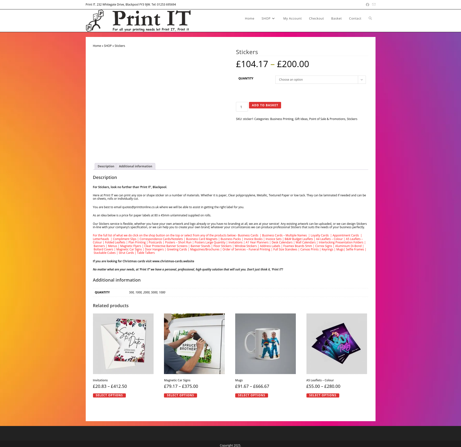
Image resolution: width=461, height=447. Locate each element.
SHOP (108, 46)
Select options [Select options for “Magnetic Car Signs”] (180, 395)
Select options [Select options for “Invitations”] (109, 395)
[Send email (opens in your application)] (373, 4)
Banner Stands (200, 246)
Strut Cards (126, 253)
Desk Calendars (282, 242)
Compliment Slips (124, 239)
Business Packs (230, 239)
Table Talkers (146, 253)
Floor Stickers (222, 246)
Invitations (235, 242)
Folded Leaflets (115, 242)
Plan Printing (137, 242)
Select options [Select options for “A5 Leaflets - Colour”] (322, 395)
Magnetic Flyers (130, 246)
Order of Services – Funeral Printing (246, 249)
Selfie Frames (355, 249)
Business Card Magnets (201, 239)
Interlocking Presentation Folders (341, 242)
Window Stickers (246, 246)
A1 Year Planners (257, 242)
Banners (99, 246)
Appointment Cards (346, 235)
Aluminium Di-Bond (348, 246)
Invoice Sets (274, 239)
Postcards (155, 242)
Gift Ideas (301, 119)
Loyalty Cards (320, 235)
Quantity (245, 78)
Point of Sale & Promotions (327, 119)
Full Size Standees (285, 249)
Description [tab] (106, 166)
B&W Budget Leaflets (299, 239)
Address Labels (270, 246)
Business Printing (281, 119)
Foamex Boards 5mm (297, 246)
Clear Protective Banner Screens (165, 246)
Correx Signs (323, 246)
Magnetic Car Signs (129, 249)
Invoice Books (253, 239)
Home (97, 46)
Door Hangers (154, 249)
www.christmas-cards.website (173, 261)
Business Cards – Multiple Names (284, 235)
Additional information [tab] (135, 166)
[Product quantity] (242, 107)
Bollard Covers (103, 249)
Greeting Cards (177, 249)
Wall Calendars (306, 242)
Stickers (352, 119)
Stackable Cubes (105, 253)
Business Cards (248, 235)
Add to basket (265, 105)
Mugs (340, 249)
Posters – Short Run (178, 242)
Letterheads (101, 239)
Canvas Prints (309, 249)
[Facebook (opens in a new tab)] (367, 4)
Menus (112, 246)
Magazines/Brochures (204, 249)
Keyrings (327, 249)
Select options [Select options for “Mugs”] (251, 395)
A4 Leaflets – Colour (329, 239)
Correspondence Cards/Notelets (161, 239)
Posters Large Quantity (210, 242)
